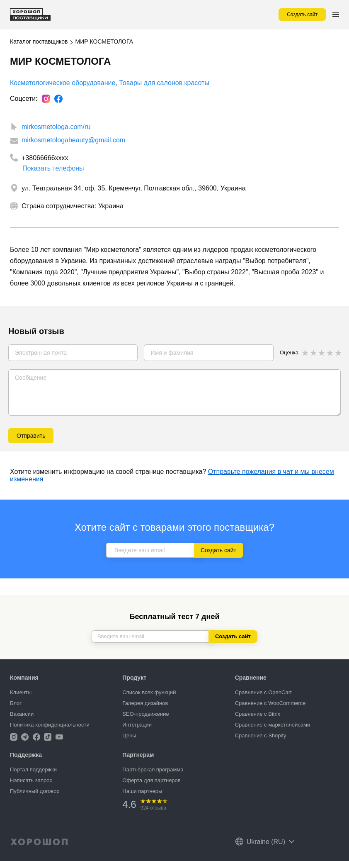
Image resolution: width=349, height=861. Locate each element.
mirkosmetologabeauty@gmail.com (73, 140)
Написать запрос (31, 780)
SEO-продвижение (145, 714)
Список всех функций (149, 692)
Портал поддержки (33, 769)
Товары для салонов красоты (164, 82)
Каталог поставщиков (39, 41)
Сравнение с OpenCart (263, 692)
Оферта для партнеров (151, 780)
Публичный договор (35, 791)
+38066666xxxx (45, 157)
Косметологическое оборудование (62, 82)
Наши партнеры (142, 791)
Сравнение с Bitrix (257, 714)
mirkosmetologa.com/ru (56, 126)
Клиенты (21, 692)
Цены (129, 735)
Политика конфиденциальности (50, 725)
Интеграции (137, 725)
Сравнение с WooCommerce (270, 703)
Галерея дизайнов (145, 703)
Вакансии (22, 714)
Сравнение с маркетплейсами (272, 725)
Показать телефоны (53, 166)
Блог (16, 703)
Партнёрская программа (152, 769)
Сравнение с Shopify (260, 735)
